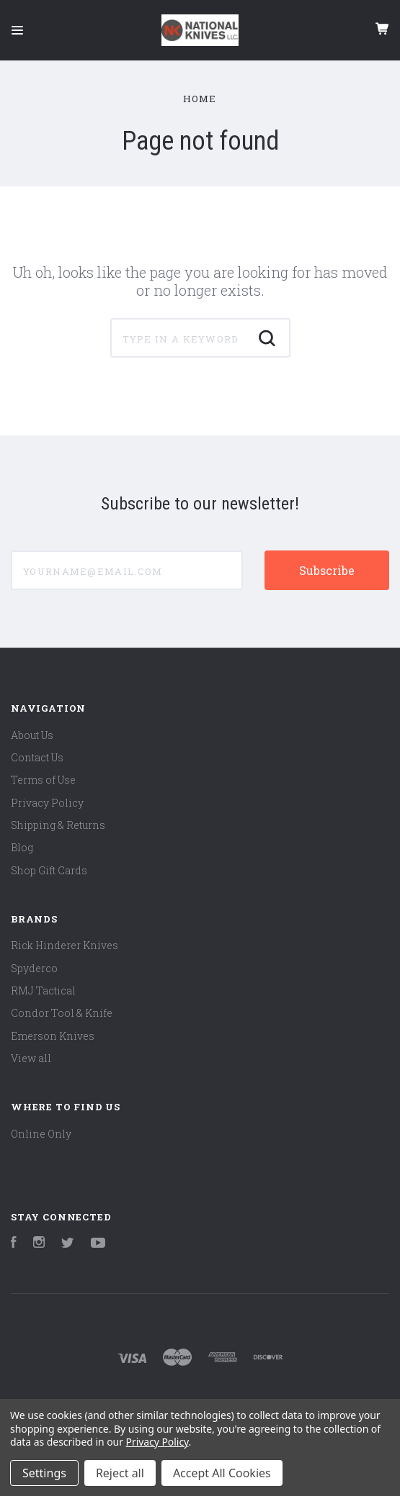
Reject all (120, 1473)
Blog (22, 847)
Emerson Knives (52, 1036)
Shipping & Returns (58, 825)
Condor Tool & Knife (61, 1013)
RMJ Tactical (43, 990)
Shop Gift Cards (49, 870)
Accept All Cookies (222, 1473)
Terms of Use (43, 779)
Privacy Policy (47, 803)
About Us (32, 735)
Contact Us (37, 757)
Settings (44, 1473)
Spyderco (34, 968)
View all (31, 1058)
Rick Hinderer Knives (64, 945)
